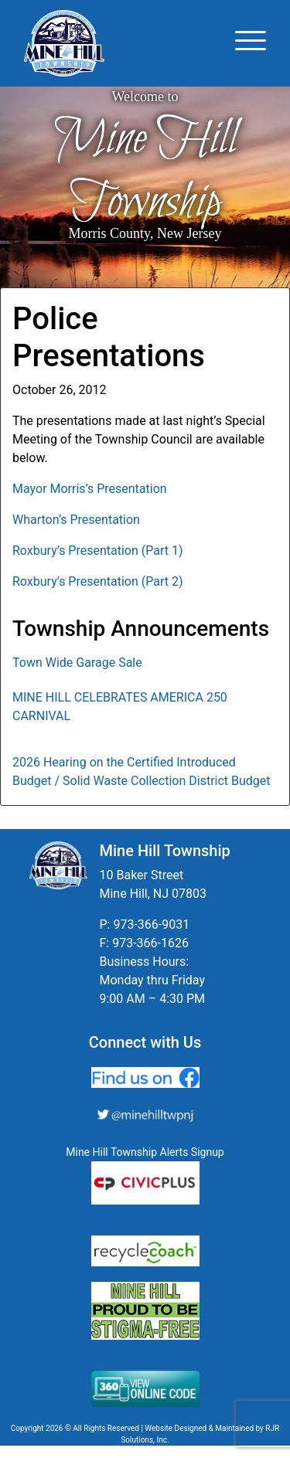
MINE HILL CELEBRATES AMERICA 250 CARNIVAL (119, 706)
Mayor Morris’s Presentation (89, 488)
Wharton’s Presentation (76, 519)
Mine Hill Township (145, 170)
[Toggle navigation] (250, 43)
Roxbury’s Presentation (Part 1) (97, 550)
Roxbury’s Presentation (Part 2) (97, 581)
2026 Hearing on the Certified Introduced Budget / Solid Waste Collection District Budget (141, 771)
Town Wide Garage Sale (77, 662)
